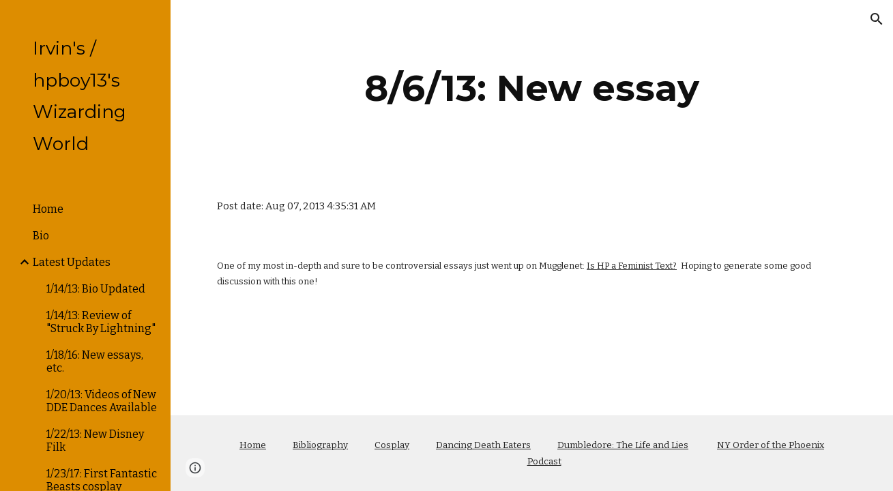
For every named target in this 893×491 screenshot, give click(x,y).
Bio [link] (41, 235)
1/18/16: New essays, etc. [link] (94, 361)
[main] (532, 88)
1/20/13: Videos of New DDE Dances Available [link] (101, 401)
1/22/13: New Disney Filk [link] (95, 440)
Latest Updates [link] (72, 262)
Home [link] (48, 209)
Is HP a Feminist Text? (632, 266)
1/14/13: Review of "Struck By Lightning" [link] (101, 322)
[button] (876, 19)
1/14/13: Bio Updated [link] (95, 288)
